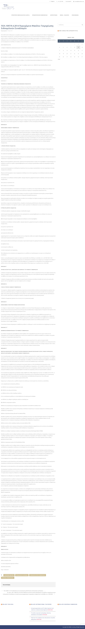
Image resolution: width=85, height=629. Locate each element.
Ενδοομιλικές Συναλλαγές (22, 575)
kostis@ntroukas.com (79, 1)
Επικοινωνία (75, 15)
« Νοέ (59, 59)
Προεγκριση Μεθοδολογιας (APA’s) (20, 15)
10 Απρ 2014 (9, 30)
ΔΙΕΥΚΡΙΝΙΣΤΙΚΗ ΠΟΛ (9, 575)
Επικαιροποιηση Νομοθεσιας (40, 15)
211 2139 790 (60, 1)
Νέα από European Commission (68, 604)
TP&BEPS (52, 1)
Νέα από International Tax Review (41, 604)
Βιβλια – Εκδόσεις (64, 15)
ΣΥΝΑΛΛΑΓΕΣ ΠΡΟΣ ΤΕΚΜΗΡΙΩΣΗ (37, 575)
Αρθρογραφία (53, 15)
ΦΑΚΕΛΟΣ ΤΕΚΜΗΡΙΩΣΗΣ (7, 577)
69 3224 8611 (68, 1)
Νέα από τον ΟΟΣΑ (7, 604)
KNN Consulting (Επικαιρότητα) (68, 30)
